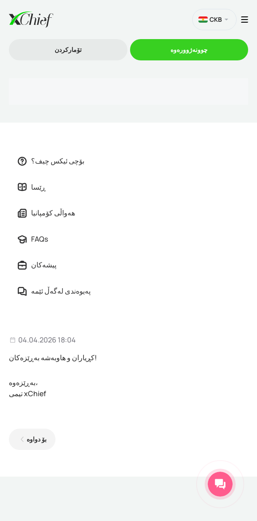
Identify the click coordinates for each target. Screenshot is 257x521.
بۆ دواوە (37, 439)
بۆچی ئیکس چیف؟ (51, 161)
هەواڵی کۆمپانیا (46, 213)
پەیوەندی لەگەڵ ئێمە (54, 291)
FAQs (33, 239)
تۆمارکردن (68, 49)
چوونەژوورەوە (189, 49)
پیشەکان (37, 265)
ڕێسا (32, 187)
